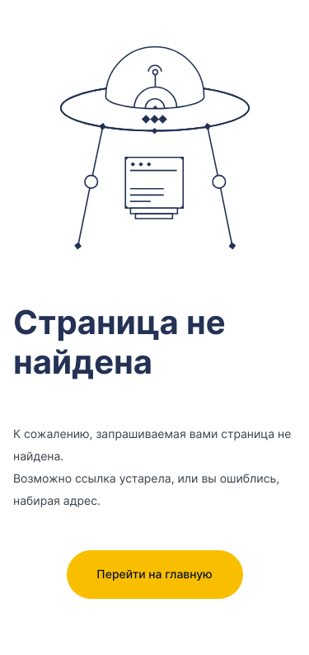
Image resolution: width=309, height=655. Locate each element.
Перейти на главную (154, 575)
